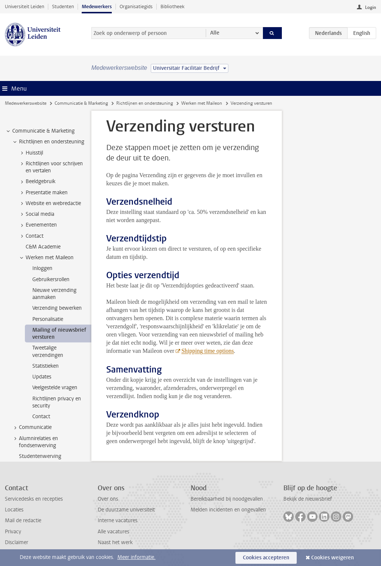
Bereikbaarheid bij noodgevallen (226, 498)
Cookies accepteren (266, 557)
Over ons (108, 498)
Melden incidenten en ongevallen (228, 509)
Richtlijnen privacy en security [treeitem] (56, 402)
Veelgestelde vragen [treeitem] (54, 387)
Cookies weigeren (332, 557)
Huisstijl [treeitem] (31, 153)
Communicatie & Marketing (81, 103)
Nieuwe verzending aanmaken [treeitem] (54, 294)
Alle (214, 32)
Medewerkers (97, 6)
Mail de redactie (23, 520)
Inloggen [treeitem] (42, 268)
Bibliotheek (172, 6)
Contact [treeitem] (31, 236)
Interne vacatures (117, 520)
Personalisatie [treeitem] (47, 319)
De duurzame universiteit (126, 509)
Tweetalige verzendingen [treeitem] (47, 351)
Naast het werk (115, 542)
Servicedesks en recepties (34, 498)
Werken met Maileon (201, 103)
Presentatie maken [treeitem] (43, 192)
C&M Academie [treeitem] (43, 246)
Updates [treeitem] (41, 376)
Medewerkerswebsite (25, 103)
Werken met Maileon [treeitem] (46, 257)
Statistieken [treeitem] (45, 366)
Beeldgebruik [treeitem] (37, 181)
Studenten (63, 6)
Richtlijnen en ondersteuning (144, 103)
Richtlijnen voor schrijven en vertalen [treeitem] (51, 167)
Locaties (14, 509)
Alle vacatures (113, 531)
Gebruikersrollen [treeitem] (50, 279)
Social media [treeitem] (36, 214)
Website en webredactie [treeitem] (50, 203)
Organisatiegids (136, 6)
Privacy (13, 531)
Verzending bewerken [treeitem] (57, 308)
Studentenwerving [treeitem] (40, 456)
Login (370, 7)
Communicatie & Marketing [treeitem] (40, 131)
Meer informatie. (136, 557)
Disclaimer (16, 542)
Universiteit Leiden (24, 6)
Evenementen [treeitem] (38, 225)
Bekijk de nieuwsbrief (307, 498)
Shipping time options (207, 351)
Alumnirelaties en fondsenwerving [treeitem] (35, 442)
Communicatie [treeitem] (32, 427)
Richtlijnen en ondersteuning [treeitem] (48, 142)
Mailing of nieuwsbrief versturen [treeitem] (59, 333)
